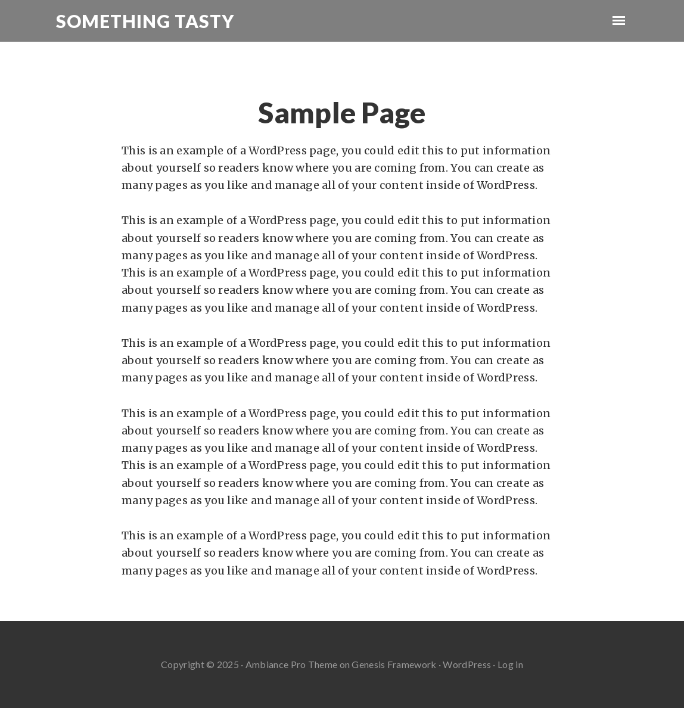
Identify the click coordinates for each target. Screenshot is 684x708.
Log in (510, 664)
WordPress (467, 664)
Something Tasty (145, 21)
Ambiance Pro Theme (291, 664)
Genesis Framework (394, 664)
